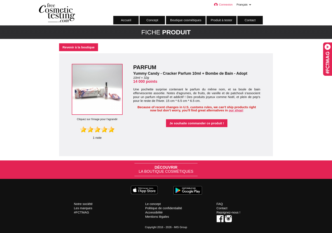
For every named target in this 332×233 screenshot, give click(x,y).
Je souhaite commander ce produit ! (196, 123)
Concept (152, 20)
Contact (250, 20)
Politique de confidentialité (163, 208)
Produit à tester (221, 20)
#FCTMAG (81, 212)
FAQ (219, 204)
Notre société (83, 204)
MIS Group (180, 227)
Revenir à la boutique (78, 47)
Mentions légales (157, 216)
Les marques (83, 208)
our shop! (236, 110)
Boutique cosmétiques (186, 20)
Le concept (153, 204)
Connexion (223, 4)
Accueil (126, 20)
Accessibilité (154, 212)
